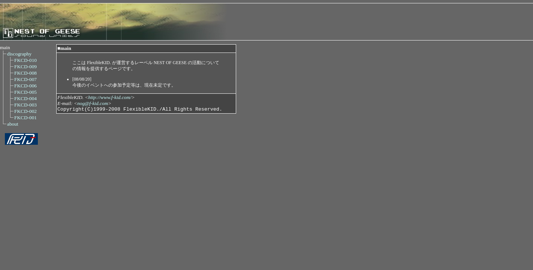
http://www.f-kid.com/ (109, 97)
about (12, 124)
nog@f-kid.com (92, 103)
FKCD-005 (25, 92)
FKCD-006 (25, 85)
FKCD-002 (25, 111)
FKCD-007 (25, 79)
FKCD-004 (25, 98)
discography (19, 54)
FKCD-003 (25, 105)
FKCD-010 (25, 60)
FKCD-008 (25, 73)
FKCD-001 (25, 117)
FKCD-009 (25, 66)
